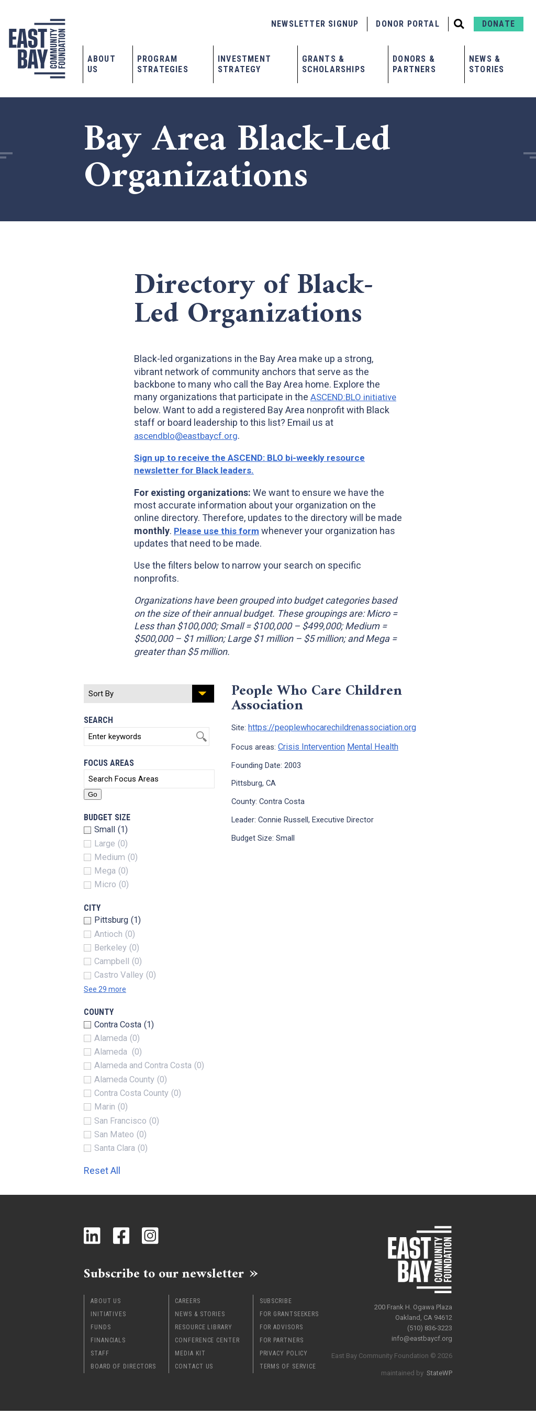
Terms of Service (288, 1369)
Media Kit (190, 1356)
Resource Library (203, 1330)
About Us (101, 64)
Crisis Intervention (309, 745)
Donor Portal (407, 24)
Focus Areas (109, 763)
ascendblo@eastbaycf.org (189, 435)
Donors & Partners (414, 64)
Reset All (107, 1170)
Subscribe (276, 1304)
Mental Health (365, 745)
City (92, 908)
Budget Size (107, 817)
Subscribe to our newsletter (178, 1274)
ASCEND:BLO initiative (355, 396)
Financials (108, 1343)
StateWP (439, 1369)
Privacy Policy (284, 1356)
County (99, 1012)
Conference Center (207, 1343)
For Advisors (281, 1330)
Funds (101, 1330)
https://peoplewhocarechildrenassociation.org (327, 726)
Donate (498, 24)
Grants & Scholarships (333, 64)
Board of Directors (123, 1369)
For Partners (282, 1343)
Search (98, 720)
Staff (100, 1356)
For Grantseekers (289, 1317)
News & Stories (486, 64)
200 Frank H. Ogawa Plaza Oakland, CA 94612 (413, 1308)
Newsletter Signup (315, 24)
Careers (187, 1304)
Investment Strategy (244, 64)
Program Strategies (162, 64)
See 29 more (107, 989)
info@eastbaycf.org (422, 1335)
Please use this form (218, 530)
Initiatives (108, 1317)
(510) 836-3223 (429, 1324)
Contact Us (194, 1369)
